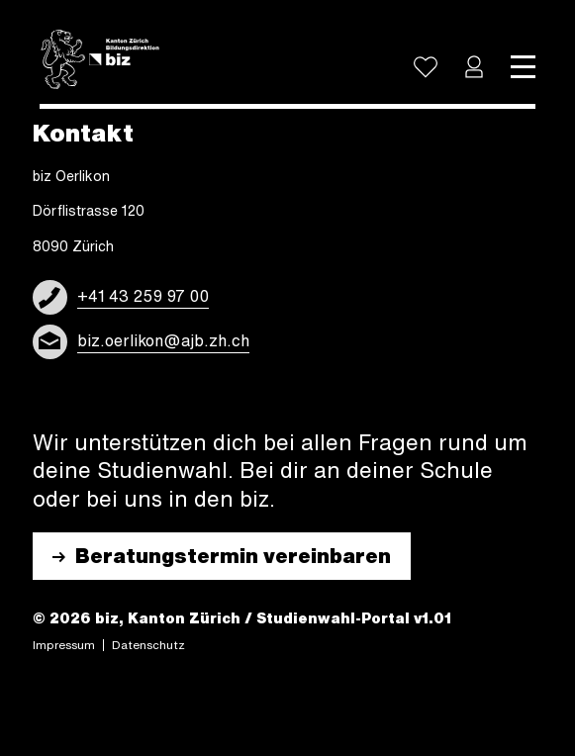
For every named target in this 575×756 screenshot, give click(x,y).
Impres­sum (64, 645)
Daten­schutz (148, 645)
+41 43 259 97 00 (143, 296)
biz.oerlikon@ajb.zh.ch (163, 340)
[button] (474, 67)
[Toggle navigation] (523, 67)
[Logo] (100, 59)
